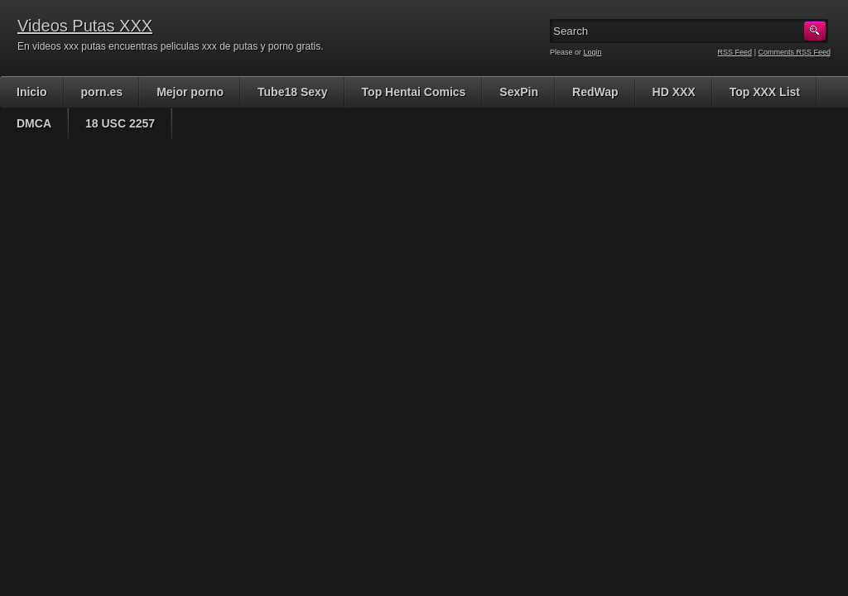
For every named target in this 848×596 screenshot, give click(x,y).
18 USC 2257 (120, 123)
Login (593, 52)
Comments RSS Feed (794, 52)
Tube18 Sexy (293, 92)
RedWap (595, 92)
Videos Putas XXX (84, 26)
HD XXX (674, 92)
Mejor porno (190, 92)
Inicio (32, 92)
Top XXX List (765, 92)
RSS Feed (735, 52)
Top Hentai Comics (414, 92)
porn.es (102, 92)
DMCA (34, 123)
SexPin (518, 92)
